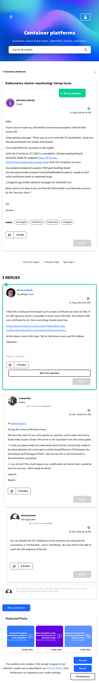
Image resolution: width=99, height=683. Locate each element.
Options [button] (95, 72)
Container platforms (15, 71)
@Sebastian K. (19, 423)
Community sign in (85, 17)
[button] (83, 660)
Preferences (83, 676)
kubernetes (52, 222)
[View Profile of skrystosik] (26, 290)
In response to (40, 406)
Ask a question (16, 607)
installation (36, 222)
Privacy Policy (54, 668)
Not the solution (49, 373)
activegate (21, 222)
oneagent (67, 222)
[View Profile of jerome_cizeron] (25, 100)
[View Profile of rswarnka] (24, 398)
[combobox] (49, 49)
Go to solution (72, 93)
